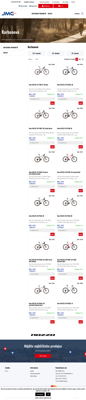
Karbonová (31, 39)
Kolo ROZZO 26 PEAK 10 (64, 128)
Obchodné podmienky (44, 2)
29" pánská (75, 53)
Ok (48, 394)
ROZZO (9, 39)
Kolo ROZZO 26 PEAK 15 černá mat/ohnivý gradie (38, 173)
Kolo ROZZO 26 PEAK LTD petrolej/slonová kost (37, 304)
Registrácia (33, 6)
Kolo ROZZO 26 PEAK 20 (36, 216)
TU (50, 398)
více (46, 91)
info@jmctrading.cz (29, 2)
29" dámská (55, 53)
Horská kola (13, 39)
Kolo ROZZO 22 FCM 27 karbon (38, 85)
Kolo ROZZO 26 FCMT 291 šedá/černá (40, 128)
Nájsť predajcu (43, 356)
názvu (30, 59)
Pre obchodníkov (56, 2)
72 (82, 59)
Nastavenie (40, 394)
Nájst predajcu (23, 6)
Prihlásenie (46, 6)
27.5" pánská (37, 53)
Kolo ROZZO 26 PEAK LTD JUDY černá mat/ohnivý (40, 260)
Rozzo (6, 371)
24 (77, 59)
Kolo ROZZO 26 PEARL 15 (65, 304)
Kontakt (73, 2)
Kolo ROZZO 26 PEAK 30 (64, 216)
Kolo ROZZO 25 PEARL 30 (65, 85)
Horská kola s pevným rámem (22, 39)
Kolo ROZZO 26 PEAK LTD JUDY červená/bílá (66, 260)
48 (79, 59)
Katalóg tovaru (4, 39)
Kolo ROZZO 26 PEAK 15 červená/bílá (68, 172)
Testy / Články (65, 2)
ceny (37, 59)
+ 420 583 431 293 (15, 2)
